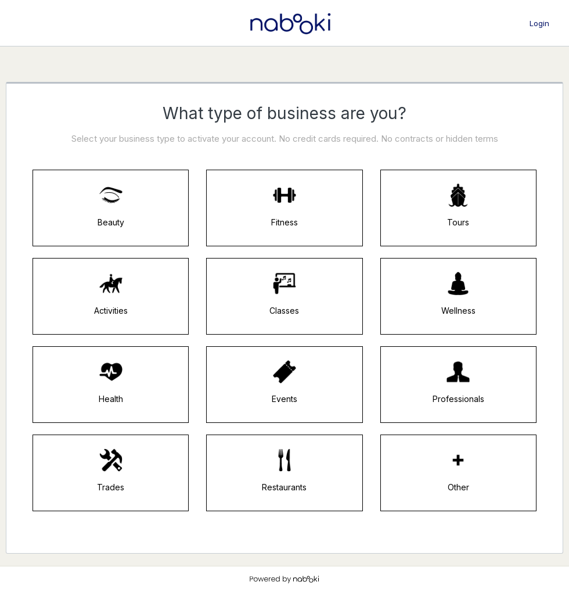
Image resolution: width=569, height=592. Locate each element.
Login (539, 23)
